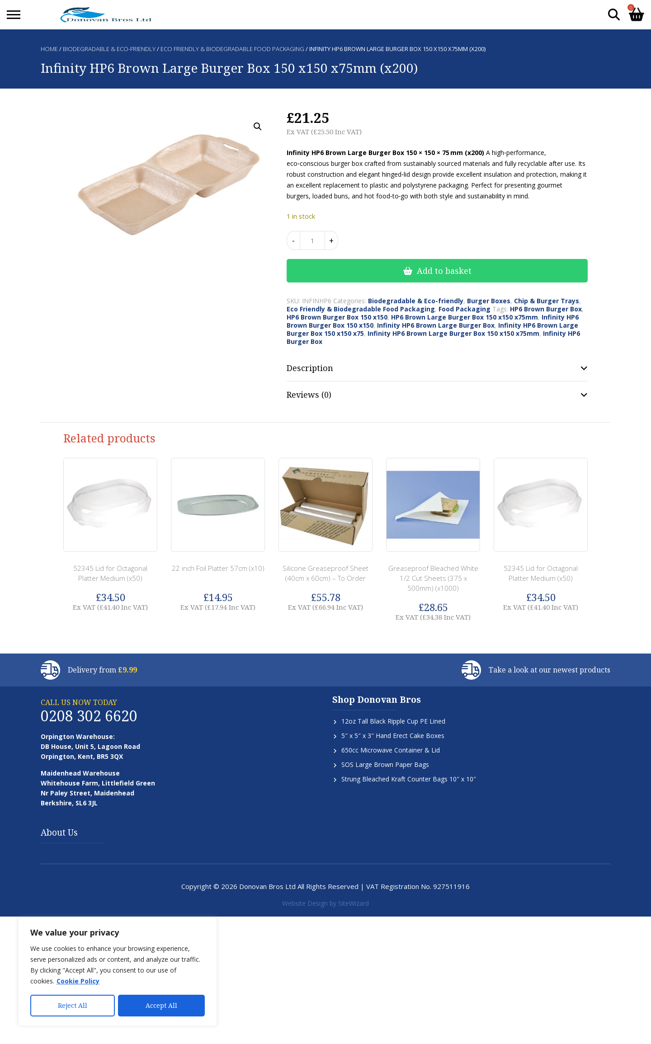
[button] (258, 126)
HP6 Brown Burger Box (546, 309)
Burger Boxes (488, 300)
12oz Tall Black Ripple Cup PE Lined (393, 721)
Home (49, 49)
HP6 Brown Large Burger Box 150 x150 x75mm (464, 317)
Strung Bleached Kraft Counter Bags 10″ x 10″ (408, 779)
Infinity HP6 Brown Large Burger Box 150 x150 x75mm (453, 333)
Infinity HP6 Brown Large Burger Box (436, 325)
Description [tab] (310, 367)
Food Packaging (465, 309)
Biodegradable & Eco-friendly (109, 49)
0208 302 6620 (89, 715)
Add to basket (444, 270)
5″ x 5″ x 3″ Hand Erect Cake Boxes (392, 735)
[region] (117, 972)
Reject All (72, 1005)
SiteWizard (353, 903)
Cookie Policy (78, 982)
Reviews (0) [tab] (309, 394)
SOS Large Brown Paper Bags (385, 764)
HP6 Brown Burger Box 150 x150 (337, 317)
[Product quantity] (312, 240)
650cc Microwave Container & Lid (390, 750)
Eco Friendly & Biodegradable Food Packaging (232, 49)
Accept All (161, 1005)
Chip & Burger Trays (546, 300)
